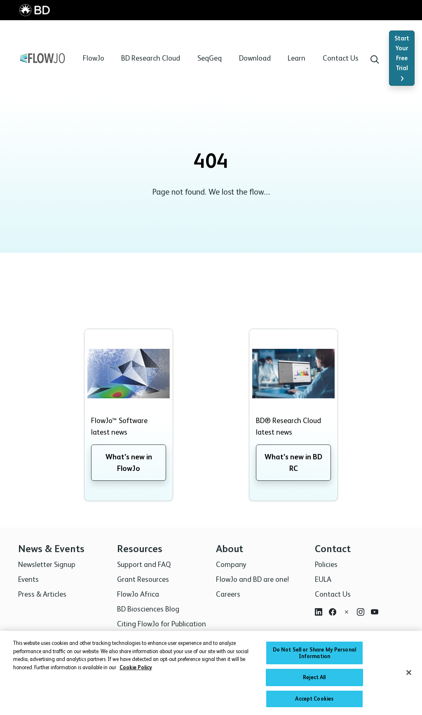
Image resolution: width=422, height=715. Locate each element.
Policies (326, 564)
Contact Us (333, 594)
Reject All (314, 680)
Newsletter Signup (46, 564)
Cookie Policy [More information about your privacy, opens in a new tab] (136, 669)
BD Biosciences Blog (148, 608)
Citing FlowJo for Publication (161, 623)
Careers (228, 594)
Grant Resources (143, 579)
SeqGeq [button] (209, 58)
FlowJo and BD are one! (252, 579)
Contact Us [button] (341, 58)
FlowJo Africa (138, 594)
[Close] (409, 675)
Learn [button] (296, 58)
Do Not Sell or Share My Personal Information (314, 655)
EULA (323, 579)
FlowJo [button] (93, 58)
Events (28, 579)
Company (231, 564)
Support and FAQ (144, 564)
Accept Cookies (314, 701)
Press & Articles (42, 594)
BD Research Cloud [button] (150, 58)
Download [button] (255, 58)
